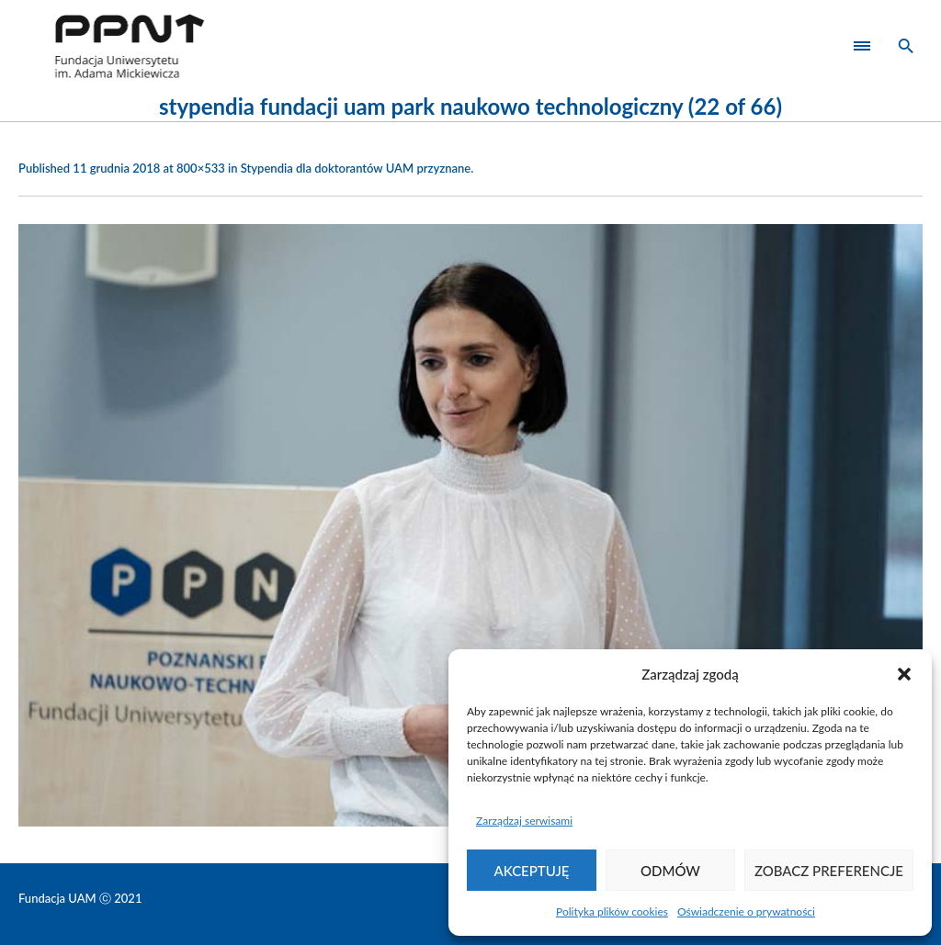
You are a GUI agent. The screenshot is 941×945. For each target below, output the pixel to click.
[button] (904, 674)
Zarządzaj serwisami (524, 820)
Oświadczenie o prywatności (746, 911)
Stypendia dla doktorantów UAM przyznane (355, 168)
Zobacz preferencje (828, 870)
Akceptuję (532, 870)
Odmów (670, 870)
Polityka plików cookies (612, 911)
